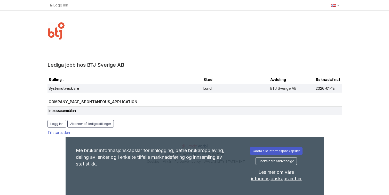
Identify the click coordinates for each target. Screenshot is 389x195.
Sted (207, 79)
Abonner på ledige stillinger (90, 124)
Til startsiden (58, 132)
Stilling (55, 79)
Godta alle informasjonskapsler (276, 151)
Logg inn (59, 5)
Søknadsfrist (328, 79)
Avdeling (278, 79)
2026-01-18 (325, 88)
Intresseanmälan (62, 110)
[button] (335, 5)
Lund (207, 88)
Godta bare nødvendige (276, 161)
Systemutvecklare (64, 88)
